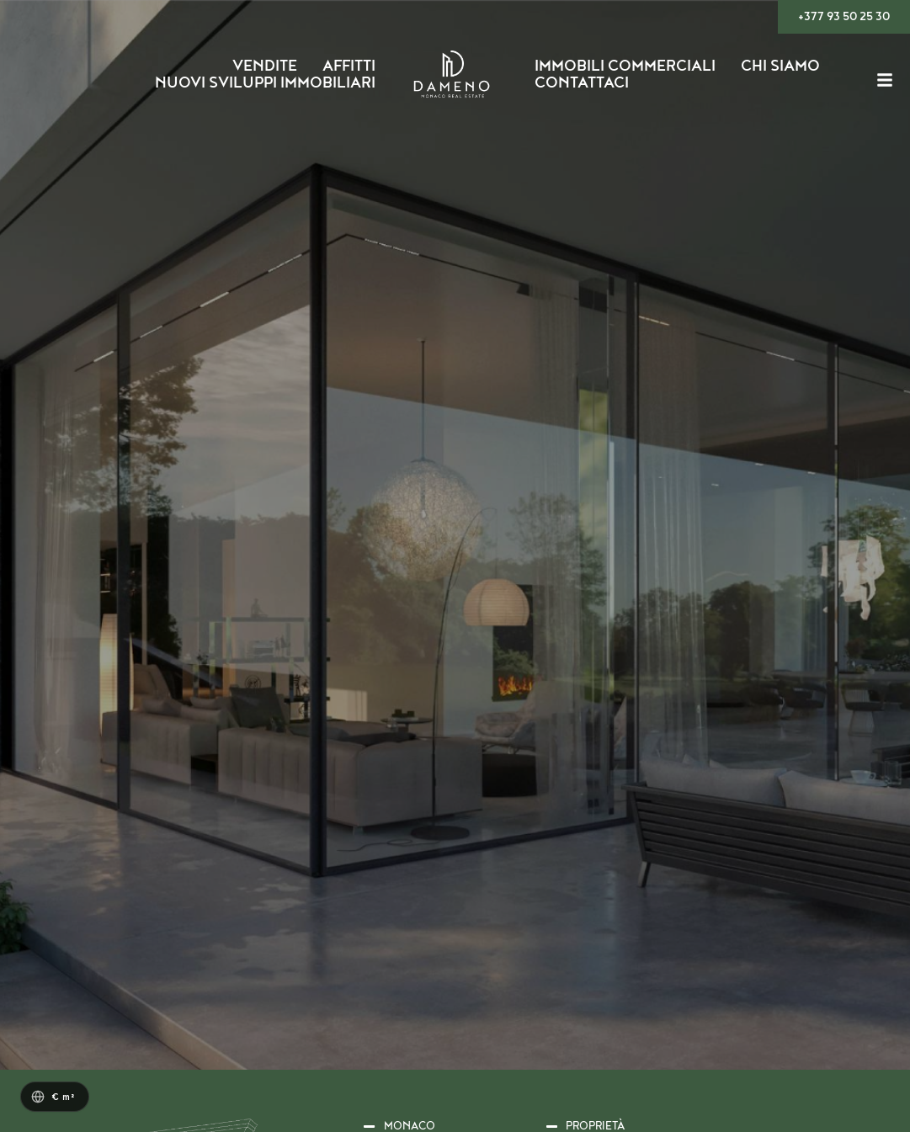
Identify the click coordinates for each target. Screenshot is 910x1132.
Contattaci (582, 83)
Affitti (348, 66)
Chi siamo (780, 66)
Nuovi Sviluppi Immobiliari (265, 83)
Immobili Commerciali (625, 66)
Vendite (264, 66)
